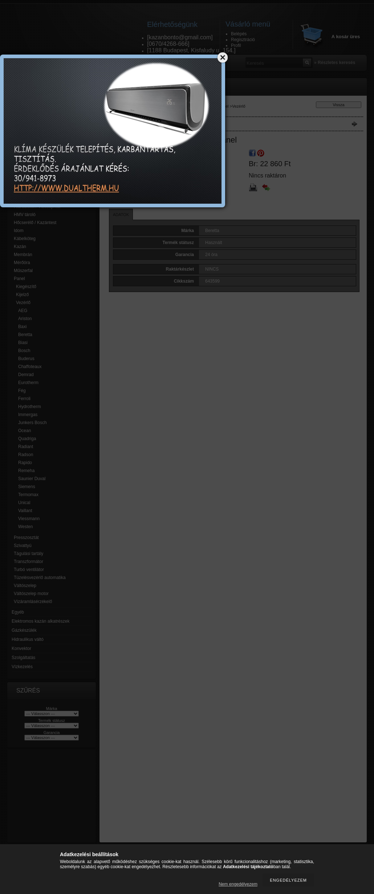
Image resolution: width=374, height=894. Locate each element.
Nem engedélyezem (238, 884)
